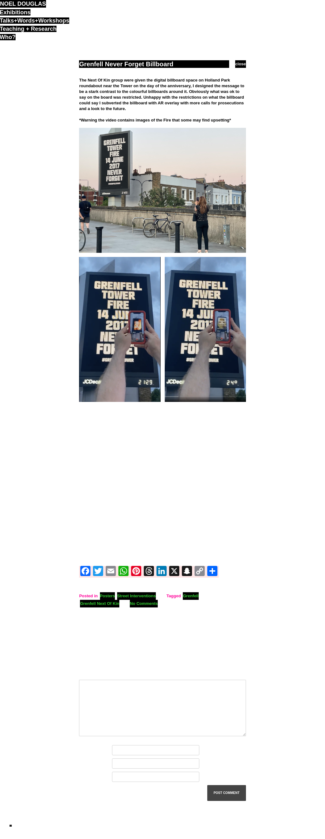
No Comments (144, 603)
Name (86, 750)
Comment (90, 672)
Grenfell (190, 595)
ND (11, 826)
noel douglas (23, 4)
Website (87, 777)
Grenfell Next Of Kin (99, 603)
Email (86, 763)
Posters (107, 595)
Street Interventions (136, 595)
